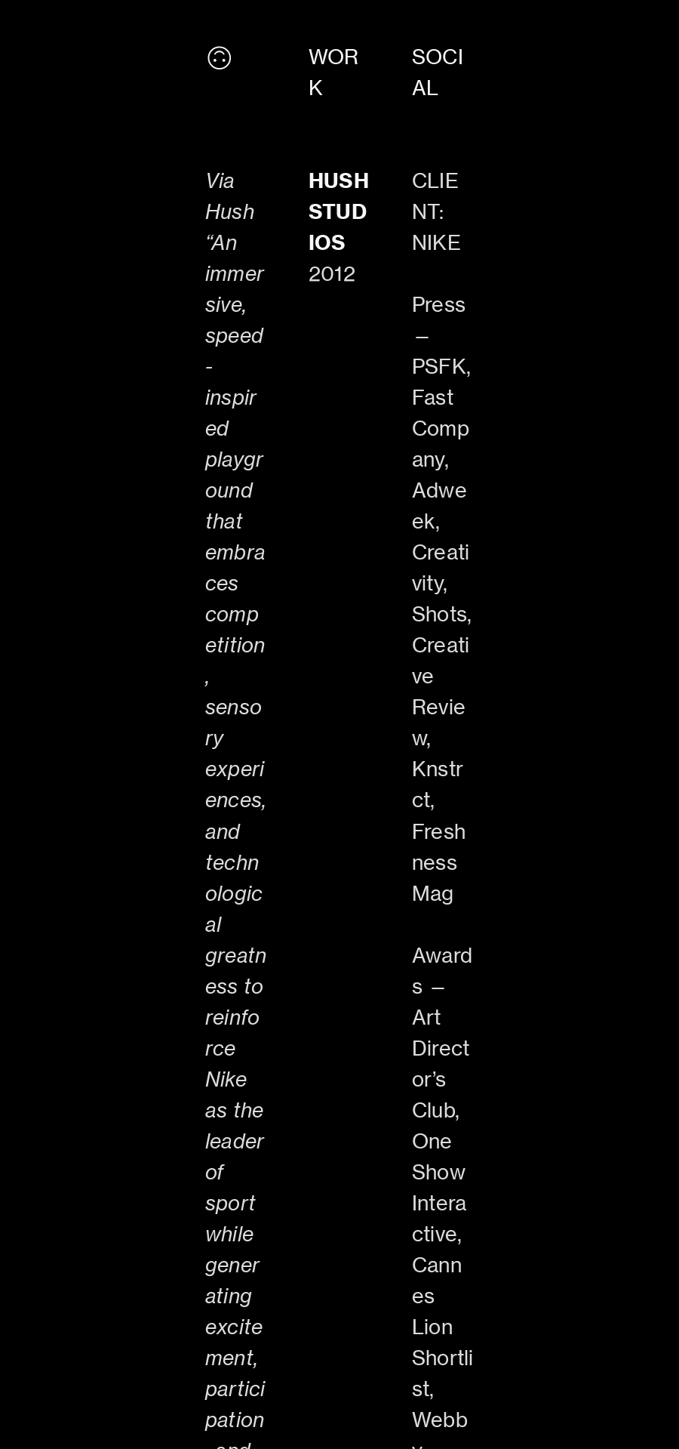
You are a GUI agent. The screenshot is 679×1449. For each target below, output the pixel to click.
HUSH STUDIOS (339, 211)
